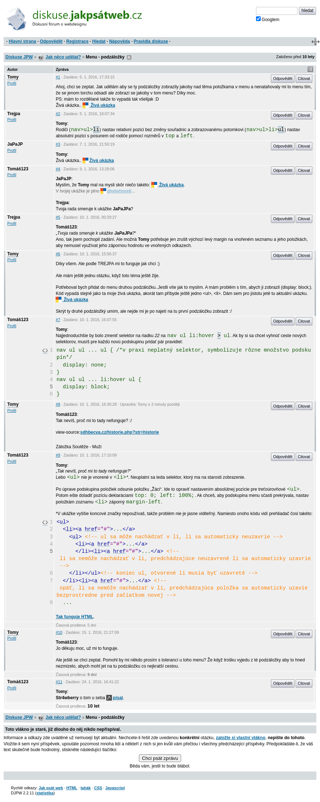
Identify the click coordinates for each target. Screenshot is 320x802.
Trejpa (13, 113)
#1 (58, 77)
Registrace (77, 41)
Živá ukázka (99, 105)
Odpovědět (51, 41)
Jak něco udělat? (63, 57)
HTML (71, 788)
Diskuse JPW (19, 57)
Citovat (304, 78)
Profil (11, 83)
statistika (44, 793)
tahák (85, 788)
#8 (58, 404)
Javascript (115, 788)
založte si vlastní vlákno (240, 737)
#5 (58, 217)
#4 (58, 169)
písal (114, 697)
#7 (58, 319)
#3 (58, 144)
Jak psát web (51, 788)
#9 (58, 455)
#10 (59, 632)
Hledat (98, 41)
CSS (98, 788)
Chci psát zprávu (160, 758)
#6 (58, 254)
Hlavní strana (22, 41)
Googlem (268, 19)
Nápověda (119, 41)
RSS (129, 57)
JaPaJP (15, 144)
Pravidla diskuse (151, 41)
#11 (59, 682)
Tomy (13, 77)
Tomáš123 (17, 168)
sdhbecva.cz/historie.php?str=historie (119, 432)
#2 (58, 114)
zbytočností (115, 191)
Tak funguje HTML (74, 616)
